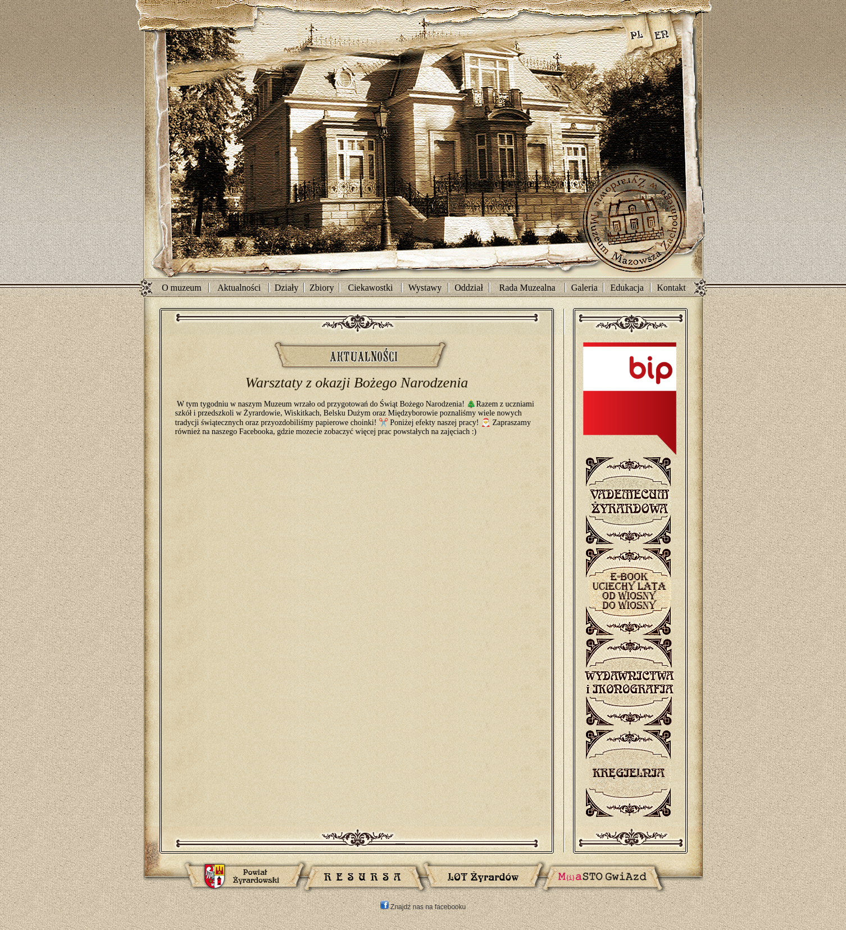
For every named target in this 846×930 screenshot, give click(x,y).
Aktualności (239, 287)
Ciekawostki (370, 287)
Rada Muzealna (527, 287)
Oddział (468, 287)
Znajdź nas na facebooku (423, 907)
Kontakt (671, 287)
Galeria (584, 287)
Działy (287, 287)
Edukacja (627, 287)
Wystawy (425, 287)
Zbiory (322, 287)
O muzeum (182, 287)
